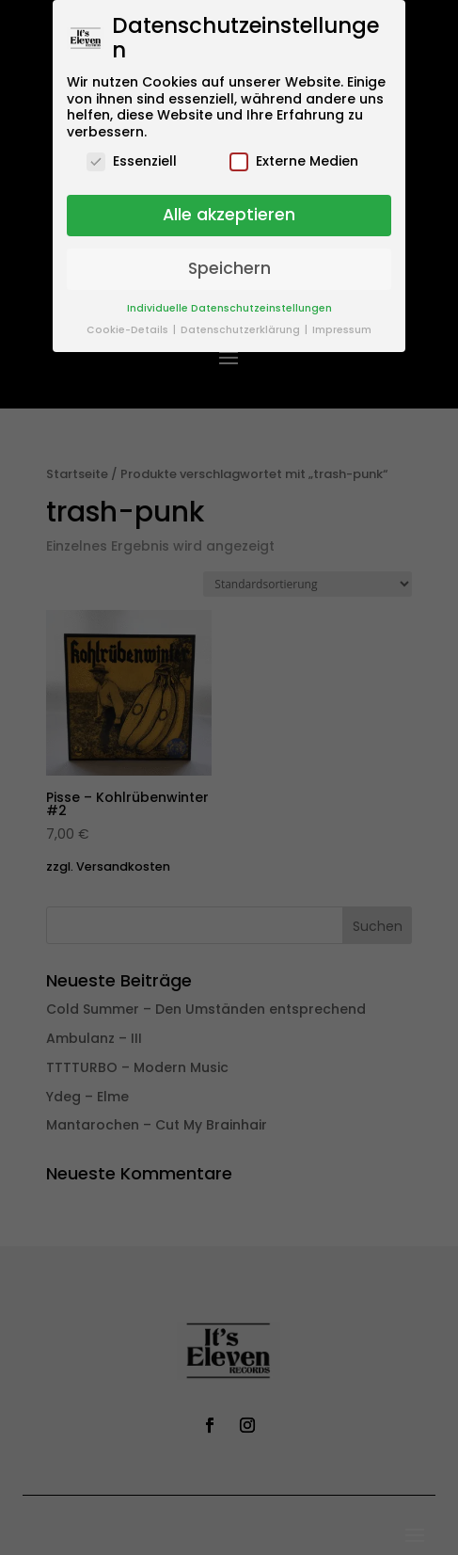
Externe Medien (293, 161)
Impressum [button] (341, 330)
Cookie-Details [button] (129, 330)
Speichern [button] (229, 268)
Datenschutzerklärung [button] (242, 330)
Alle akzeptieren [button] (229, 214)
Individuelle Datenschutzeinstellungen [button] (229, 308)
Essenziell (132, 161)
